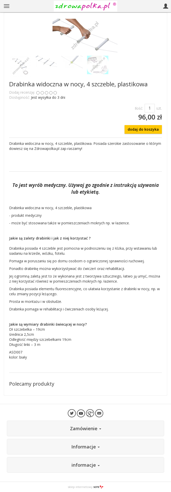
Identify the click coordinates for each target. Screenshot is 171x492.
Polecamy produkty (31, 383)
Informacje (85, 447)
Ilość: (139, 108)
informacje (86, 465)
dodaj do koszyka (143, 129)
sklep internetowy (85, 487)
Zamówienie (85, 428)
